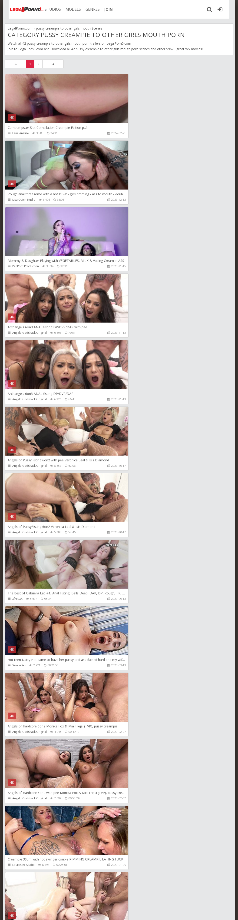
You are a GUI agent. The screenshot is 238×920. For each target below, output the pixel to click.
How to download (71, 898)
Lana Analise (20, 133)
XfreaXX (130, 333)
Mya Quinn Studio (136, 133)
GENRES (88, 9)
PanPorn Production (25, 200)
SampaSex (19, 399)
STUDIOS (48, 9)
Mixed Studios (21, 599)
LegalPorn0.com (30, 49)
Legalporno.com (21, 9)
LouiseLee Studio (136, 466)
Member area (38, 898)
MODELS (68, 9)
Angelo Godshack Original (142, 200)
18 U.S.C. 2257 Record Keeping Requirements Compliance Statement (153, 912)
